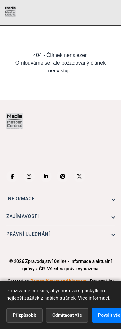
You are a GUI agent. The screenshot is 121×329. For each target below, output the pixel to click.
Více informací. (94, 298)
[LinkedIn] (46, 176)
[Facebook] (12, 176)
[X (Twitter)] (79, 176)
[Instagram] (29, 176)
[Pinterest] (62, 176)
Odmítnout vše (67, 315)
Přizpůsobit (24, 315)
